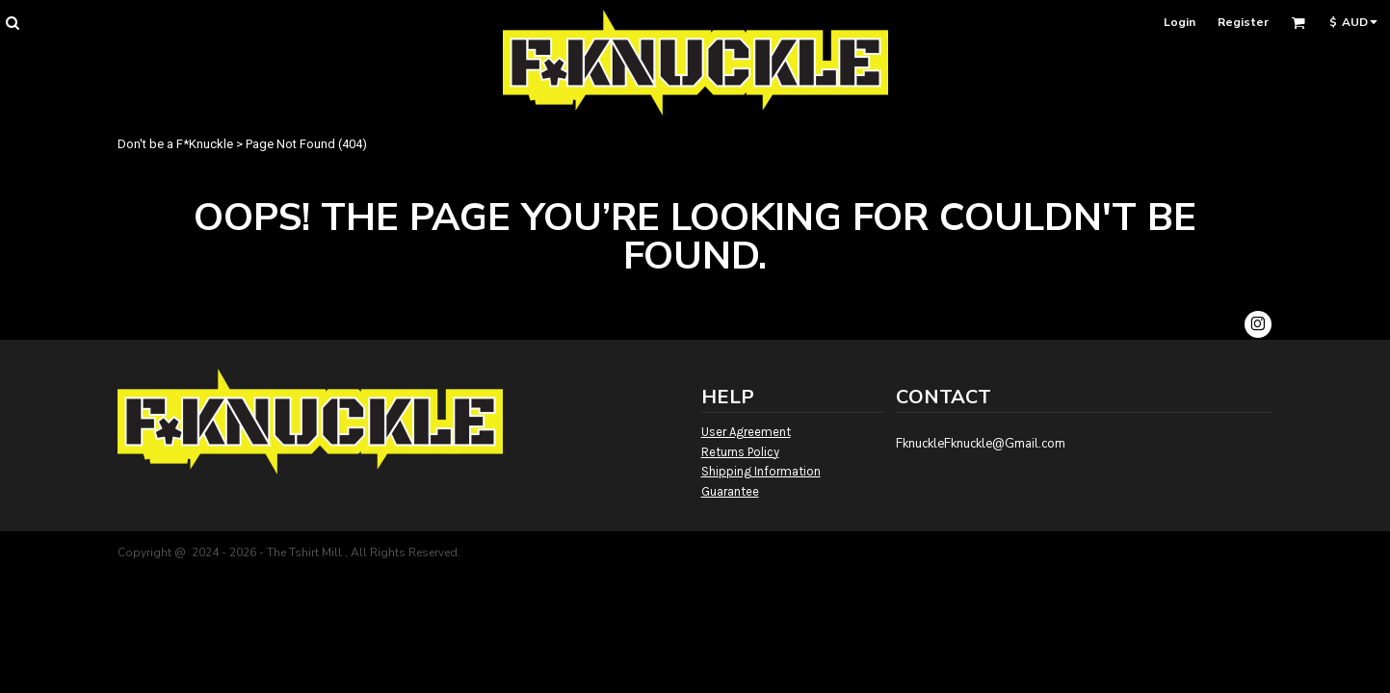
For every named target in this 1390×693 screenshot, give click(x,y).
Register (1243, 22)
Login (1179, 22)
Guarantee (730, 491)
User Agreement (746, 431)
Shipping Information (761, 471)
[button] (12, 22)
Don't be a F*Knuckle (175, 144)
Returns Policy (740, 452)
